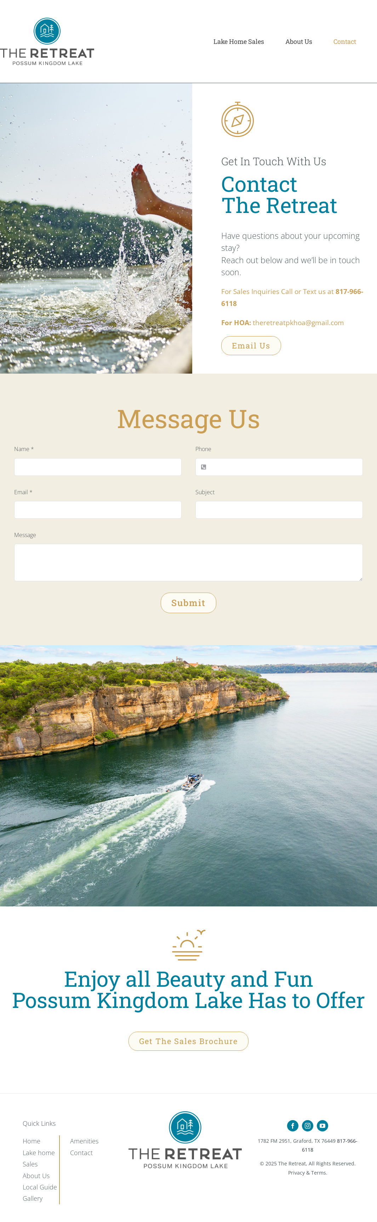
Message (25, 535)
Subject (205, 492)
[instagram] (307, 1125)
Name (24, 449)
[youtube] (322, 1125)
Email (23, 492)
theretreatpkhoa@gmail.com (298, 322)
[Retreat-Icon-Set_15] (185, 1114)
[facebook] (292, 1125)
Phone (203, 449)
